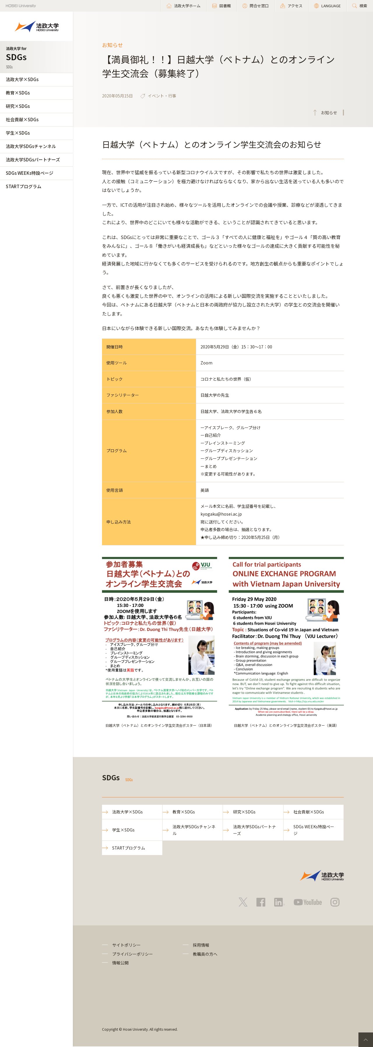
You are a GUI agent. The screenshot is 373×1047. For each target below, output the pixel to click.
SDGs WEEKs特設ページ (29, 173)
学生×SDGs (18, 133)
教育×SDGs (18, 93)
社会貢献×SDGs (22, 119)
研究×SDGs (18, 106)
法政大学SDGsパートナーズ (33, 159)
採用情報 (201, 945)
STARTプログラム (23, 186)
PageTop (365, 1039)
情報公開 (120, 963)
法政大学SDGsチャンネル (31, 146)
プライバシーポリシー (132, 954)
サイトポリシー (126, 945)
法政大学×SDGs (22, 79)
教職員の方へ (205, 954)
